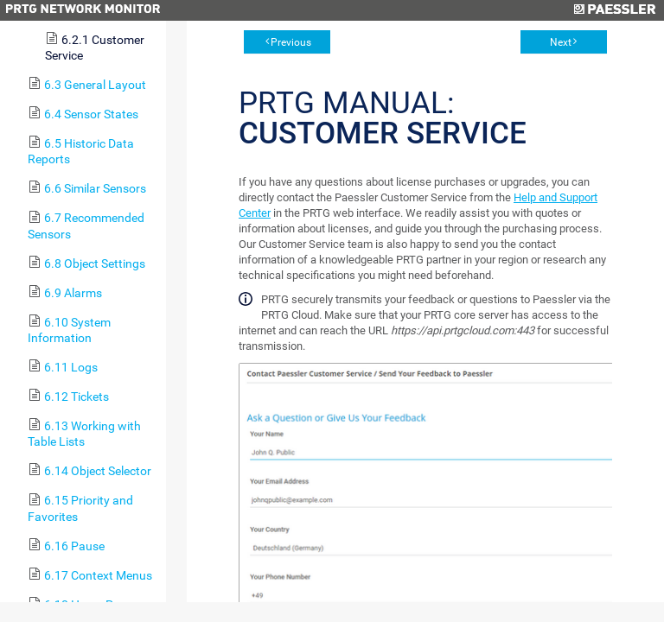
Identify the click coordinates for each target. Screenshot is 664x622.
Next (560, 42)
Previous (291, 42)
